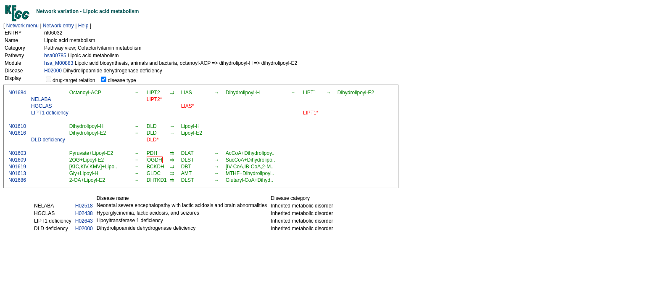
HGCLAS (41, 106)
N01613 (17, 173)
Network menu (22, 26)
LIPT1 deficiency (50, 113)
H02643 (84, 221)
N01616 (17, 133)
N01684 (17, 93)
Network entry (58, 26)
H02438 (84, 213)
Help (83, 26)
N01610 (17, 126)
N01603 (17, 153)
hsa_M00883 (58, 63)
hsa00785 (55, 55)
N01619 (17, 167)
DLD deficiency (48, 140)
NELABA (41, 99)
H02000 (53, 71)
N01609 (17, 160)
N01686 (17, 180)
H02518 (84, 206)
